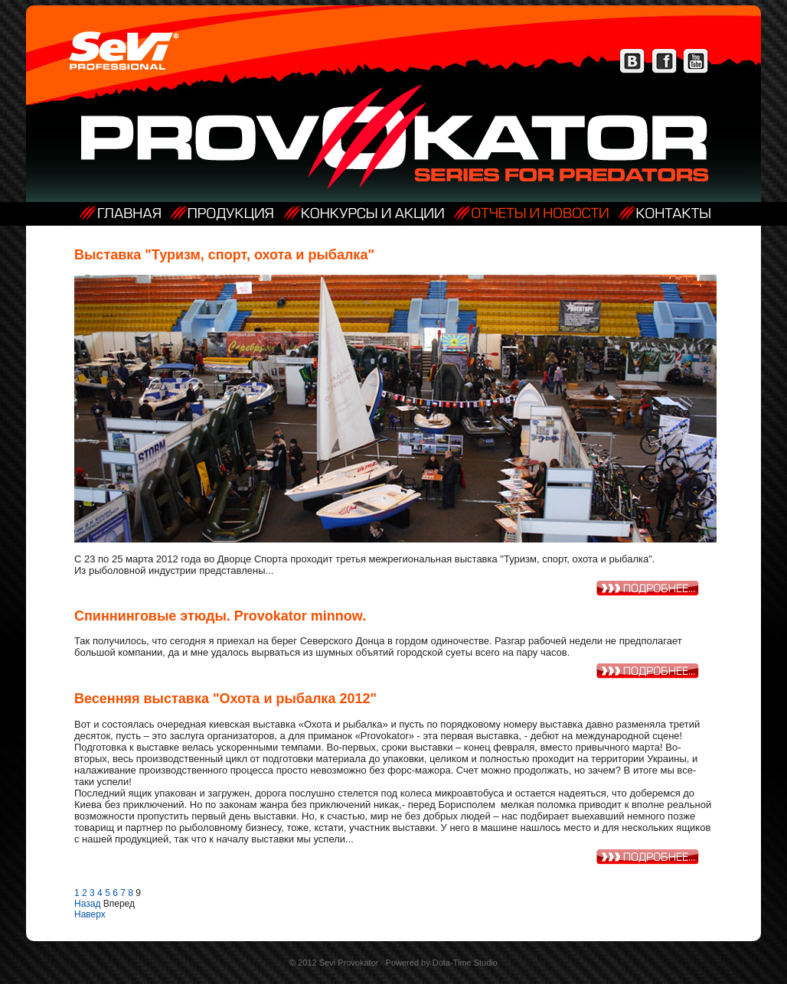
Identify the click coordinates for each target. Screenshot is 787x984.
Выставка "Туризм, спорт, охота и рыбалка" (224, 254)
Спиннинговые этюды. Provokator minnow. (220, 616)
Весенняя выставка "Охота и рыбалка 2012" (225, 698)
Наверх (90, 914)
